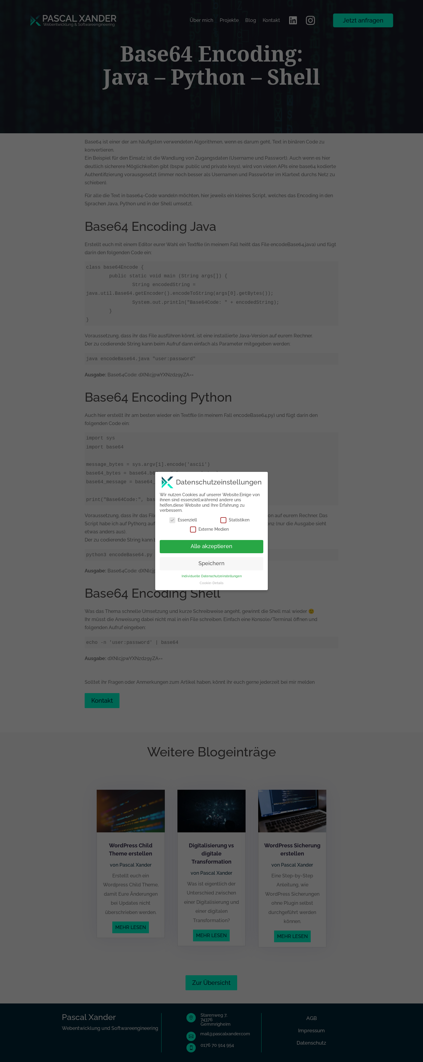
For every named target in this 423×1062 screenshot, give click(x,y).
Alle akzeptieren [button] (211, 543)
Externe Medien (209, 526)
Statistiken (234, 517)
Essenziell (183, 517)
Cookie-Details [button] (211, 579)
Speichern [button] (211, 560)
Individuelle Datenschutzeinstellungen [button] (212, 572)
